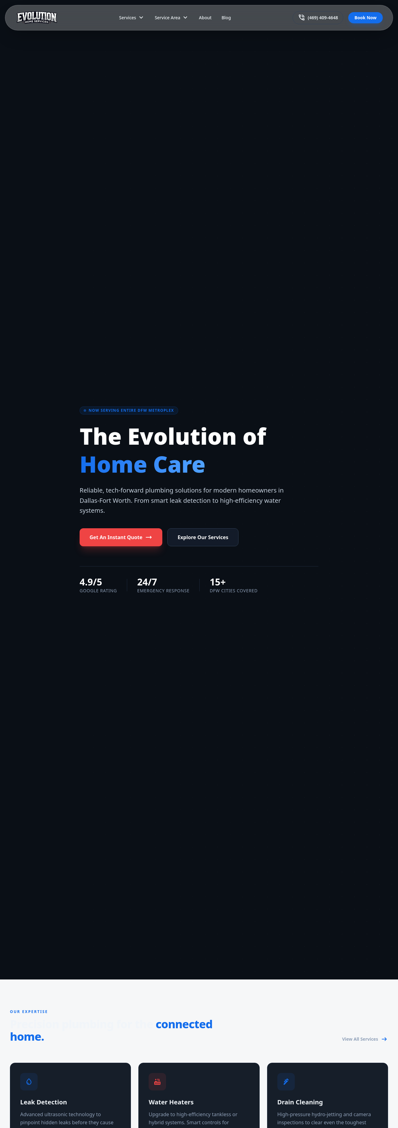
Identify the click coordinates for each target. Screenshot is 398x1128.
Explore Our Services (203, 537)
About (205, 18)
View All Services (365, 1039)
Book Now (365, 18)
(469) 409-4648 (318, 17)
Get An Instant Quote (121, 537)
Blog (226, 18)
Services (132, 17)
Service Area (172, 17)
